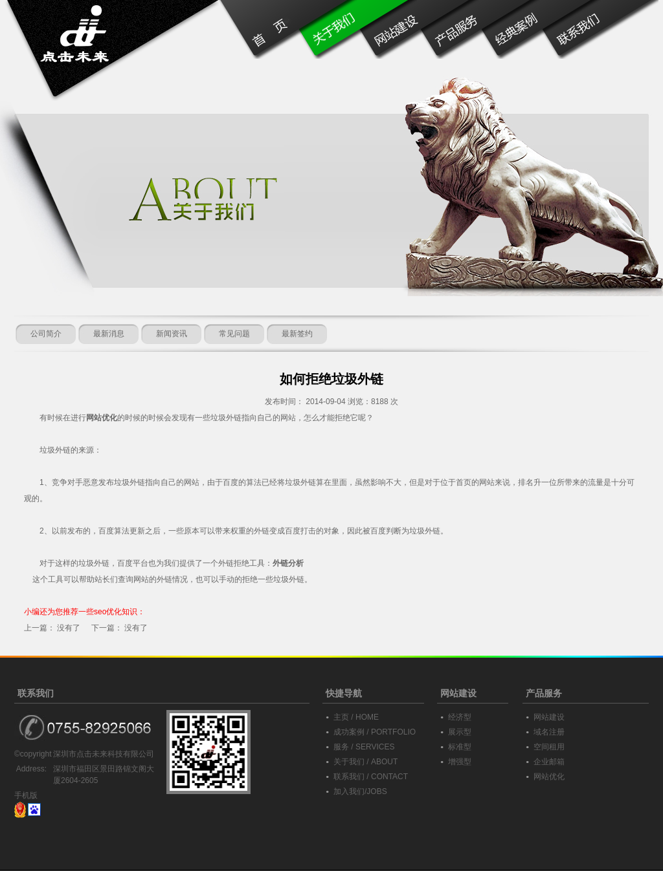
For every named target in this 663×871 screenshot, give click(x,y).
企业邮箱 (549, 761)
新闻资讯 (171, 333)
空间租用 (549, 746)
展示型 (459, 732)
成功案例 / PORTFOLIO (374, 732)
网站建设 (549, 717)
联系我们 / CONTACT (370, 776)
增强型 (459, 761)
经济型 (459, 717)
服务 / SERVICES (363, 746)
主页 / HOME (356, 717)
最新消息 (108, 333)
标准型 (459, 746)
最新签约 (297, 333)
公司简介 (46, 333)
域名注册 (549, 732)
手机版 (26, 795)
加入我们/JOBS (360, 791)
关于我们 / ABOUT (365, 761)
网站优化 (549, 776)
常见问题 (234, 333)
